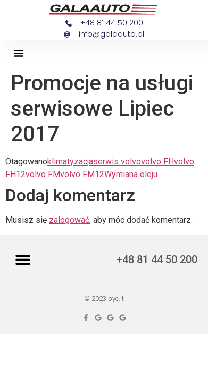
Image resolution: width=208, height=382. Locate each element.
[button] (19, 53)
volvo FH (157, 162)
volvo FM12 (82, 174)
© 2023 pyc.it (104, 298)
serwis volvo (117, 162)
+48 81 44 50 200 (157, 259)
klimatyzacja (70, 162)
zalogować (69, 220)
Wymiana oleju (130, 174)
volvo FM (43, 174)
